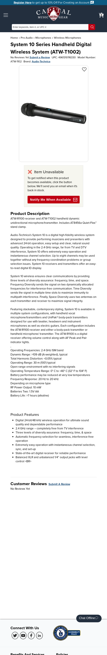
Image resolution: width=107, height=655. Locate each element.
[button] (5, 15)
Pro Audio (27, 38)
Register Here (22, 3)
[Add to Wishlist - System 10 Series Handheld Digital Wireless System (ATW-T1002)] (84, 69)
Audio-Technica (41, 61)
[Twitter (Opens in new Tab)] (15, 635)
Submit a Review (40, 57)
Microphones (43, 38)
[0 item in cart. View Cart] (101, 15)
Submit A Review (59, 484)
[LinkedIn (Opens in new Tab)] (39, 635)
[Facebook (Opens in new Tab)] (31, 635)
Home (14, 38)
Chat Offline (88, 618)
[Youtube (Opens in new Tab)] (23, 635)
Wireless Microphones (67, 38)
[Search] (91, 27)
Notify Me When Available (53, 200)
